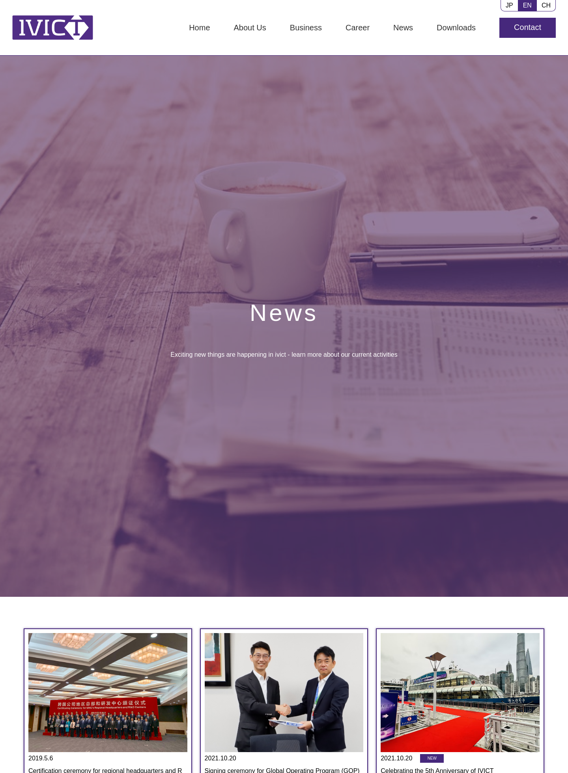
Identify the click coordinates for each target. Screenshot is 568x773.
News (403, 27)
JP (509, 5)
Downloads (456, 27)
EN (527, 5)
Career (358, 27)
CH (546, 5)
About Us (250, 27)
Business (306, 27)
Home (199, 27)
